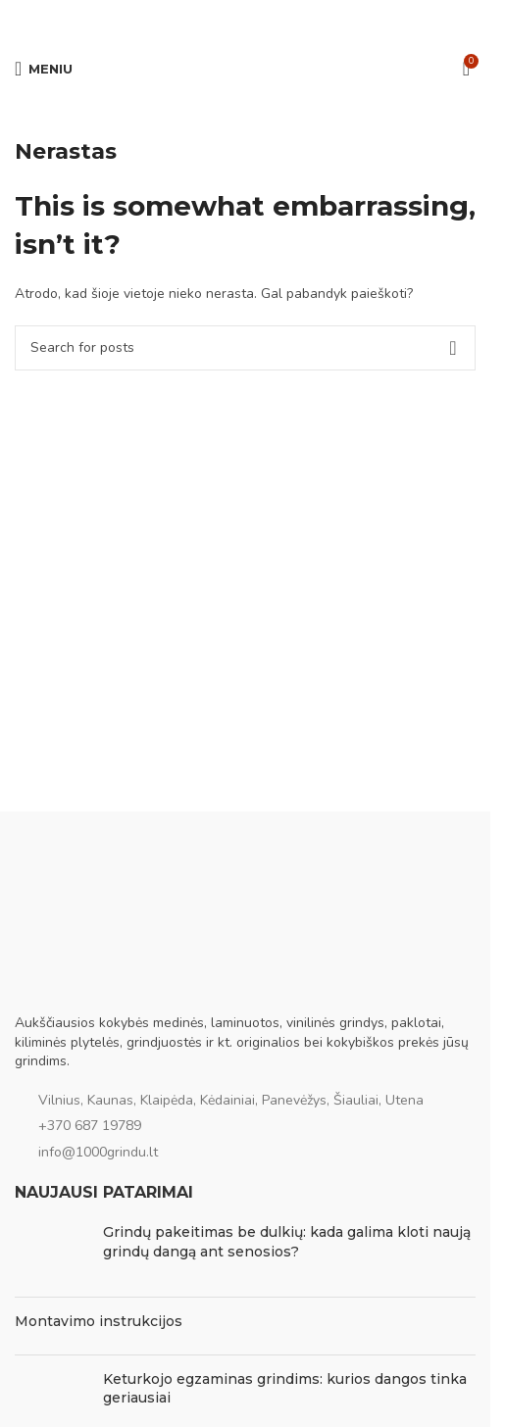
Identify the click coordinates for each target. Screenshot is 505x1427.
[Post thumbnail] (51, 1252)
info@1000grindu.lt (98, 1152)
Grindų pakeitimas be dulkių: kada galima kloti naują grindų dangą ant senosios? (287, 1241)
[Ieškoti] (245, 347)
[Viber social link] (292, 19)
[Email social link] (221, 19)
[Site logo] (245, 67)
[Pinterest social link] (245, 19)
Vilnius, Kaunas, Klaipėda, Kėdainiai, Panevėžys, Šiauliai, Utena (231, 1100)
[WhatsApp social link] (268, 19)
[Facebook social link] (198, 19)
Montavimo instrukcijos (98, 1321)
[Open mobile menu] (43, 68)
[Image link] (113, 969)
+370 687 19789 (89, 1125)
